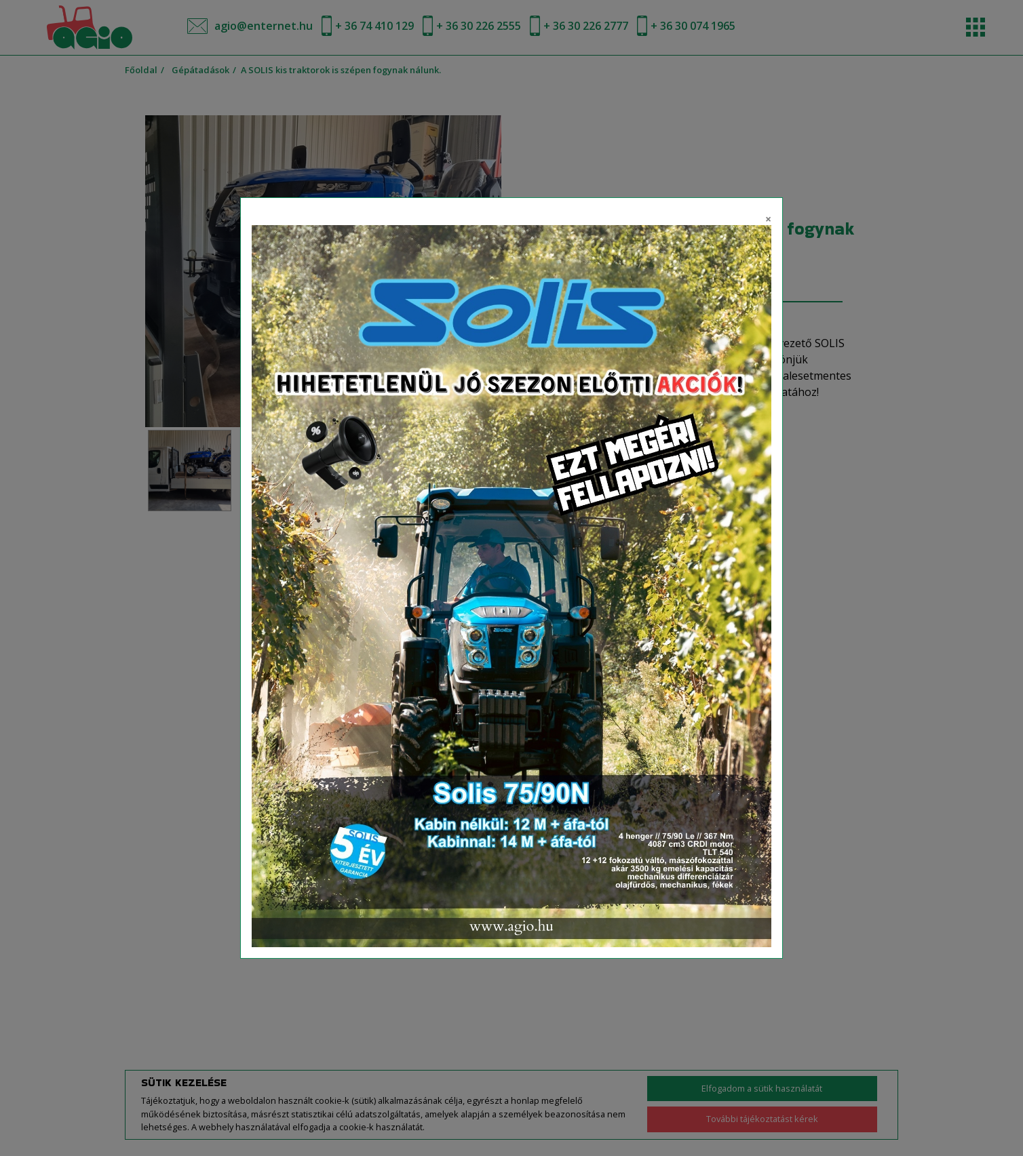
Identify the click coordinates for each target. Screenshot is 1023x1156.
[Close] (768, 217)
